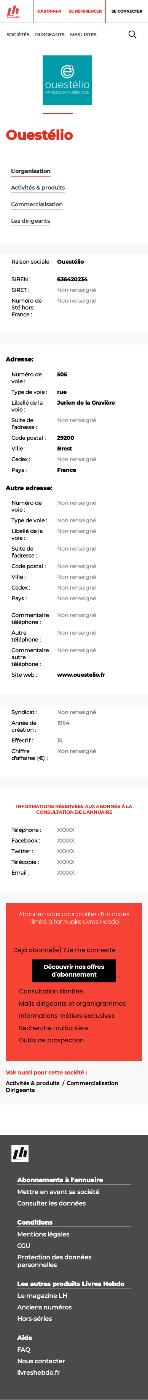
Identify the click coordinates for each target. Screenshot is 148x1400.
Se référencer (85, 11)
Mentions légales (43, 1234)
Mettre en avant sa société (58, 1192)
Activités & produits (32, 1083)
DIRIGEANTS (49, 34)
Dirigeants (20, 1090)
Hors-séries (34, 1318)
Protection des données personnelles (54, 1261)
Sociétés (17, 34)
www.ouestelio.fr (81, 674)
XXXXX (65, 829)
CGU (23, 1245)
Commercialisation (92, 1083)
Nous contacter (41, 1361)
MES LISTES (83, 34)
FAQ (23, 1349)
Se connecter (126, 11)
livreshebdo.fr (38, 1372)
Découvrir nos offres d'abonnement (74, 970)
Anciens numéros (44, 1307)
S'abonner (49, 11)
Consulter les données (51, 1203)
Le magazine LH (42, 1296)
